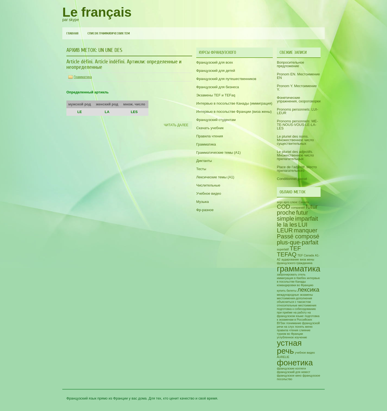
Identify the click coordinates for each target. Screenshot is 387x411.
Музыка (202, 202)
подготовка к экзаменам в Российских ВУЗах (298, 319)
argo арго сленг (287, 202)
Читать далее (176, 125)
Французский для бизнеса (217, 87)
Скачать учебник (210, 128)
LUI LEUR (292, 227)
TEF (295, 248)
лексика (308, 289)
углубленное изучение (292, 337)
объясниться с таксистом (294, 301)
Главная (72, 33)
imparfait (306, 218)
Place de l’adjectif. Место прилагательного (297, 169)
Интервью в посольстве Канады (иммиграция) (234, 103)
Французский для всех (214, 62)
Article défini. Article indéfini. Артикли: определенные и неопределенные (123, 64)
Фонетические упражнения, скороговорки (299, 99)
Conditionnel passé (292, 179)
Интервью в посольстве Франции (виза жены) (234, 112)
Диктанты (204, 161)
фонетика (295, 362)
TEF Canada (305, 255)
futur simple (292, 215)
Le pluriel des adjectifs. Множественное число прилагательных (295, 155)
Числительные (208, 185)
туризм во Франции (290, 333)
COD (283, 206)
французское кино (289, 375)
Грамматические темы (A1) (218, 152)
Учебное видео (208, 193)
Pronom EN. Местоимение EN (298, 76)
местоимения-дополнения (294, 298)
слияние (304, 330)
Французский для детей (215, 71)
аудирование (290, 259)
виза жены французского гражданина (295, 261)
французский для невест (293, 372)
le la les (287, 224)
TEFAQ (287, 254)
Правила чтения (209, 136)
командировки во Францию (295, 285)
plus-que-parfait (297, 242)
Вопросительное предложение (290, 64)
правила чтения (287, 330)
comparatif (298, 207)
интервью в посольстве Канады (298, 279)
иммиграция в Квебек (291, 278)
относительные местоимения (296, 305)
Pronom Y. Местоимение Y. (297, 87)
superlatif (283, 249)
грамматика (298, 268)
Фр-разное (204, 210)
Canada (304, 202)
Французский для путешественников (226, 79)
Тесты (201, 169)
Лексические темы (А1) (215, 177)
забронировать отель (291, 274)
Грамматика (83, 77)
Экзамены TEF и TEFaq (215, 95)
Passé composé (298, 236)
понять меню (304, 326)
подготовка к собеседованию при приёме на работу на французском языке (296, 312)
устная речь (289, 346)
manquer (305, 230)
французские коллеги (291, 368)
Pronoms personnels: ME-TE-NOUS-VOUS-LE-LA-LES (297, 124)
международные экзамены (295, 294)
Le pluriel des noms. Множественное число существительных (295, 140)
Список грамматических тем (108, 33)
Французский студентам (216, 120)
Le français (96, 12)
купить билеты (287, 290)
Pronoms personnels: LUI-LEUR (297, 111)
